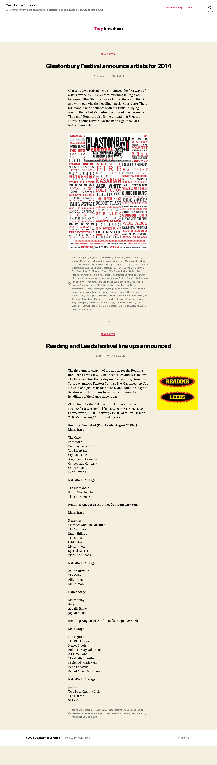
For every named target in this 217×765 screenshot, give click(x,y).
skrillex (136, 308)
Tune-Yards (129, 315)
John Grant (136, 288)
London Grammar (89, 295)
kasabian (86, 291)
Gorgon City (115, 285)
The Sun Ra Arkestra (136, 312)
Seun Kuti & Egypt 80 (120, 308)
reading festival (115, 733)
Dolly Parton (141, 278)
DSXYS (75, 281)
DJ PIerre (129, 278)
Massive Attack (138, 295)
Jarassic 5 (125, 288)
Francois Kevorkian (86, 285)
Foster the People (132, 281)
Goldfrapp (102, 285)
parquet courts (92, 301)
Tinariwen (90, 315)
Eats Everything (88, 281)
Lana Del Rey (114, 291)
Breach (75, 271)
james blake (103, 288)
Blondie (132, 268)
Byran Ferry (86, 271)
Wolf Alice (93, 318)
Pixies (123, 301)
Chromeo (131, 271)
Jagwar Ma (77, 288)
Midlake (97, 298)
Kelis (94, 291)
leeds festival (102, 729)
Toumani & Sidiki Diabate (109, 315)
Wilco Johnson (79, 318)
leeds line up (138, 729)
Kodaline (102, 291)
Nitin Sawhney (140, 298)
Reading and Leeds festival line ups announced (108, 359)
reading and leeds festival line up (89, 733)
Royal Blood (90, 308)
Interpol (126, 285)
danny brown (134, 275)
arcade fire (121, 268)
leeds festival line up (120, 729)
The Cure (93, 736)
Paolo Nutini (78, 301)
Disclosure (118, 278)
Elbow (113, 281)
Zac (101, 87)
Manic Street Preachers (118, 295)
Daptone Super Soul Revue (85, 278)
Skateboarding (173, 7)
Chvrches (142, 271)
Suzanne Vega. (79, 312)
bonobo (141, 268)
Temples (92, 312)
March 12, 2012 (118, 375)
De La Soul (106, 278)
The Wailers (78, 315)
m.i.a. (102, 295)
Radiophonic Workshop (98, 305)
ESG (120, 281)
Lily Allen (136, 291)
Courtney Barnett (100, 275)
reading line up (79, 736)
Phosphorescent (110, 301)
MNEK (105, 298)
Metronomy (78, 298)
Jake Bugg (89, 288)
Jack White (137, 285)
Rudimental (103, 308)
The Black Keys (117, 312)
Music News (108, 55)
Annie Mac (109, 268)
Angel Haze (97, 268)
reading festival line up (135, 733)
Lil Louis (126, 291)
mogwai (113, 298)
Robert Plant (132, 305)
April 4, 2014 (117, 87)
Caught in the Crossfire (23, 5)
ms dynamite (125, 298)
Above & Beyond (80, 268)
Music (191, 7)
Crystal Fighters (118, 275)
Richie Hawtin (118, 305)
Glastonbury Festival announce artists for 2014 (108, 70)
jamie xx (114, 288)
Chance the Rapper (103, 271)
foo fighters (78, 729)
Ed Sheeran (103, 281)
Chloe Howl (120, 271)
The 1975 (103, 312)
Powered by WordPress (79, 757)
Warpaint (140, 315)
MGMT (88, 298)
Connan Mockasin (81, 275)
